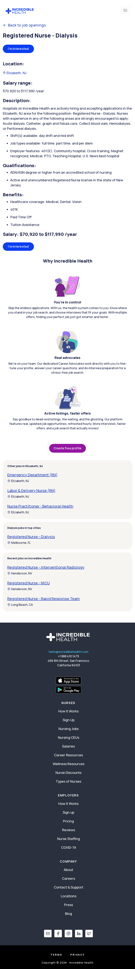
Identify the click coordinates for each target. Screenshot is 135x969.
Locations (68, 896)
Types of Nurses (68, 781)
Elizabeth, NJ (14, 73)
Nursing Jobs (68, 728)
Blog (68, 913)
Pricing (68, 821)
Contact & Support (68, 887)
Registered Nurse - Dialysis (31, 536)
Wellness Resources (68, 764)
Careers (68, 878)
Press (68, 905)
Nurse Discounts (68, 772)
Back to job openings (24, 25)
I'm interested (18, 49)
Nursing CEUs (68, 737)
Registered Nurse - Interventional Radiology (45, 567)
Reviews (68, 830)
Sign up (68, 812)
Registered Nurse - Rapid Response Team (43, 598)
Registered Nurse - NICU (28, 582)
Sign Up (68, 720)
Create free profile (67, 448)
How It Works (68, 711)
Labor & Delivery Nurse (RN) (31, 490)
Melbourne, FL (19, 543)
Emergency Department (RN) (32, 474)
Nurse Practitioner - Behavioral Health (40, 506)
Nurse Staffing (68, 838)
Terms (56, 954)
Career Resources (68, 755)
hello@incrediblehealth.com (68, 652)
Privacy (77, 954)
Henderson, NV (19, 573)
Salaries (68, 746)
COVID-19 (68, 847)
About (68, 869)
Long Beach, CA (20, 605)
